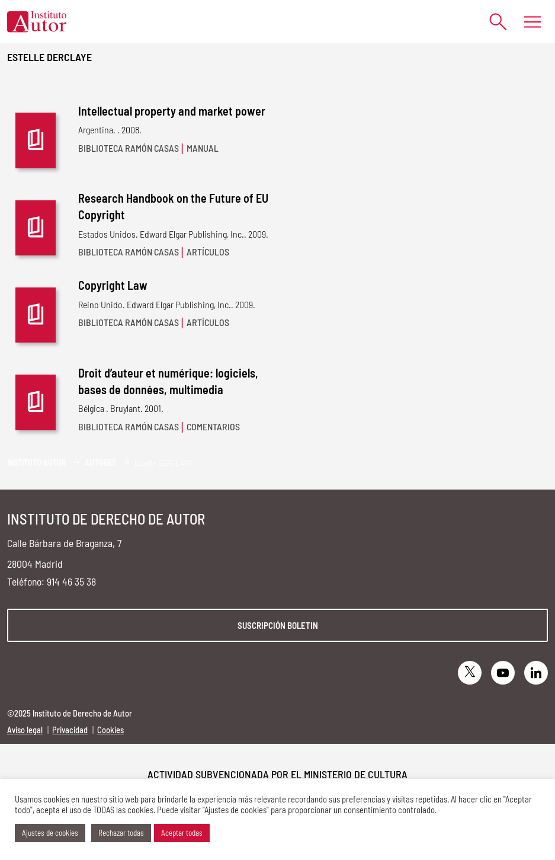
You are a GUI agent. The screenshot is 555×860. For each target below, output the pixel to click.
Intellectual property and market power (171, 111)
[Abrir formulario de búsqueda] (492, 21)
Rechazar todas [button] (121, 832)
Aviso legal (25, 730)
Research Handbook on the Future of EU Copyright (173, 206)
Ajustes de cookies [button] (50, 832)
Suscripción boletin (278, 625)
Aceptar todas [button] (182, 832)
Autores (100, 463)
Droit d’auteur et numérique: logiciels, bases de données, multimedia (168, 381)
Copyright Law (112, 285)
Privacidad (70, 730)
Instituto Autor (36, 463)
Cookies (110, 730)
